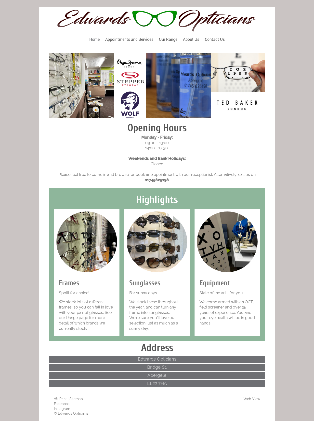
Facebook (61, 404)
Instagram (62, 409)
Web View (252, 399)
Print (61, 399)
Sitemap (76, 399)
